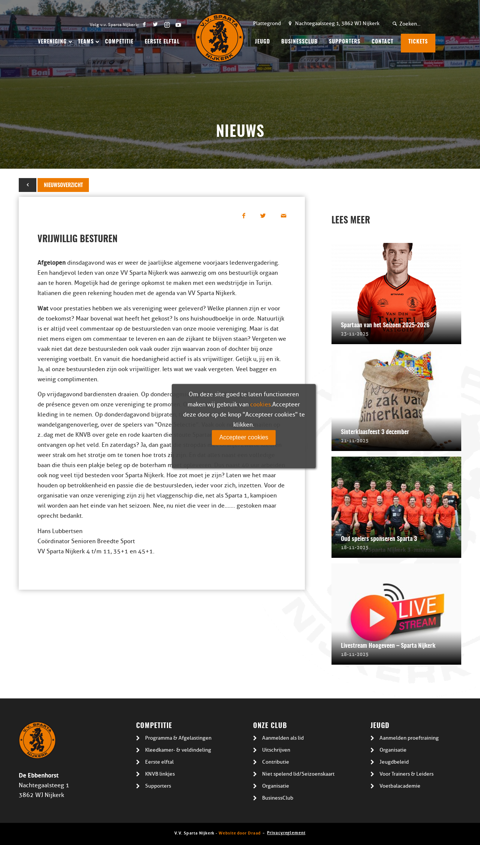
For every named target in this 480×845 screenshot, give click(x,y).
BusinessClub (277, 798)
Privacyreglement (286, 832)
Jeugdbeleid (394, 762)
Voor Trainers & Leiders (407, 774)
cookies (260, 404)
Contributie (275, 762)
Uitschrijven (276, 750)
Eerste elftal (159, 762)
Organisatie (275, 786)
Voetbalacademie (400, 786)
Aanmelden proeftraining (409, 738)
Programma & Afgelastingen (178, 738)
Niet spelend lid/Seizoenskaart (298, 774)
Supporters (158, 786)
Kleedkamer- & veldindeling (178, 750)
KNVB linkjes (160, 774)
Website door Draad (240, 832)
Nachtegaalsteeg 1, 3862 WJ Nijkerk (337, 23)
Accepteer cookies (243, 437)
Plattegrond (267, 23)
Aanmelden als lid (283, 738)
